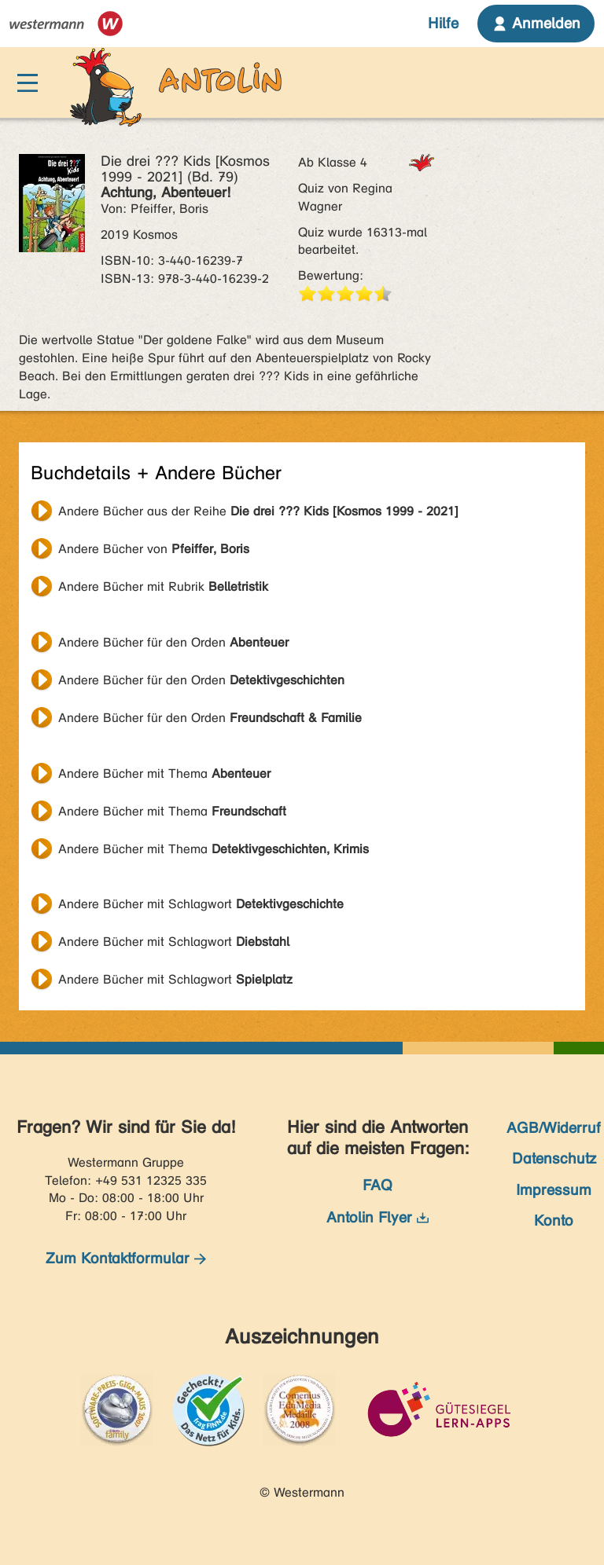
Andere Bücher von (153, 548)
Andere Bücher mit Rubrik (163, 586)
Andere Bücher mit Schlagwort (201, 903)
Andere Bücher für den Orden (173, 642)
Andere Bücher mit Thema (164, 773)
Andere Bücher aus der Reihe (258, 511)
